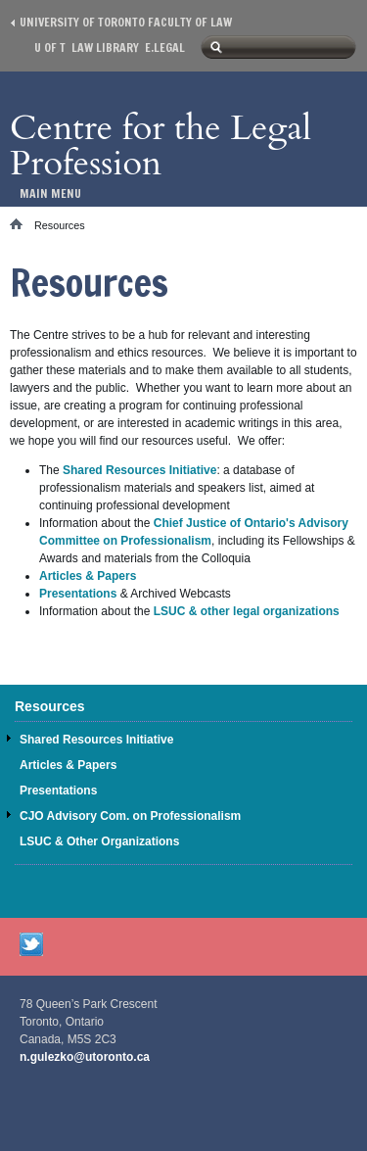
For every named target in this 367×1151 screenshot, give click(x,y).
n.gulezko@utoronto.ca (85, 1057)
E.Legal (165, 47)
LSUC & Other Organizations (99, 841)
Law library (105, 47)
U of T (50, 47)
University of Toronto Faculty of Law (126, 22)
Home (22, 223)
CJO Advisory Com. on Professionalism (130, 816)
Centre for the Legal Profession (160, 145)
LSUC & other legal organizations (247, 611)
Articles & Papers (87, 576)
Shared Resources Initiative (139, 470)
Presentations (77, 593)
